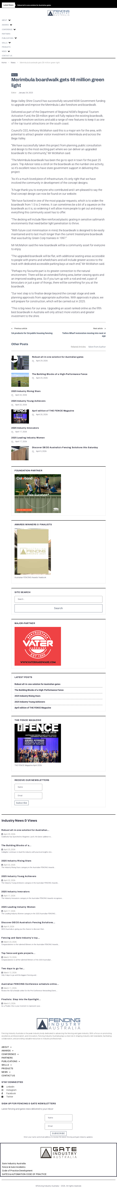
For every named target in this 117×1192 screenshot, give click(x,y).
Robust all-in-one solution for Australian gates (58, 357)
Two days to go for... (13, 968)
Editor (13, 93)
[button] (6, 20)
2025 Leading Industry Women (28, 438)
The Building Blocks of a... (16, 845)
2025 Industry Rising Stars (26, 391)
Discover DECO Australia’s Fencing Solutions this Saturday (65, 447)
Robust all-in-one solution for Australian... (25, 830)
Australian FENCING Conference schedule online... (30, 984)
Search (58, 608)
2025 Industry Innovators (25, 428)
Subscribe (21, 803)
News (14, 75)
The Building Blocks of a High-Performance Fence (59, 374)
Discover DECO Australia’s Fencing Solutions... (28, 922)
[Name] (28, 787)
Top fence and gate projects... (18, 953)
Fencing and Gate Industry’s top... (20, 938)
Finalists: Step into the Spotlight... (21, 999)
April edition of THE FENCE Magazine (53, 411)
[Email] (28, 795)
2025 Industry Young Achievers (28, 401)
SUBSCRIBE (58, 1133)
